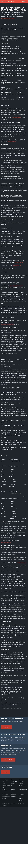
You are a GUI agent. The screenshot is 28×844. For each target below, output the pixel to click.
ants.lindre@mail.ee (6, 542)
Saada (5, 772)
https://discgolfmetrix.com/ (16, 285)
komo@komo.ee (19, 262)
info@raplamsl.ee (16, 117)
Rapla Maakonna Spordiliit (21, 798)
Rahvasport (13, 796)
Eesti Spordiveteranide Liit (6, 785)
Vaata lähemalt (8, 759)
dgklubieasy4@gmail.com (7, 324)
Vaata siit (6, 727)
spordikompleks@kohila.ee (7, 18)
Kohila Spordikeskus (7, 1)
